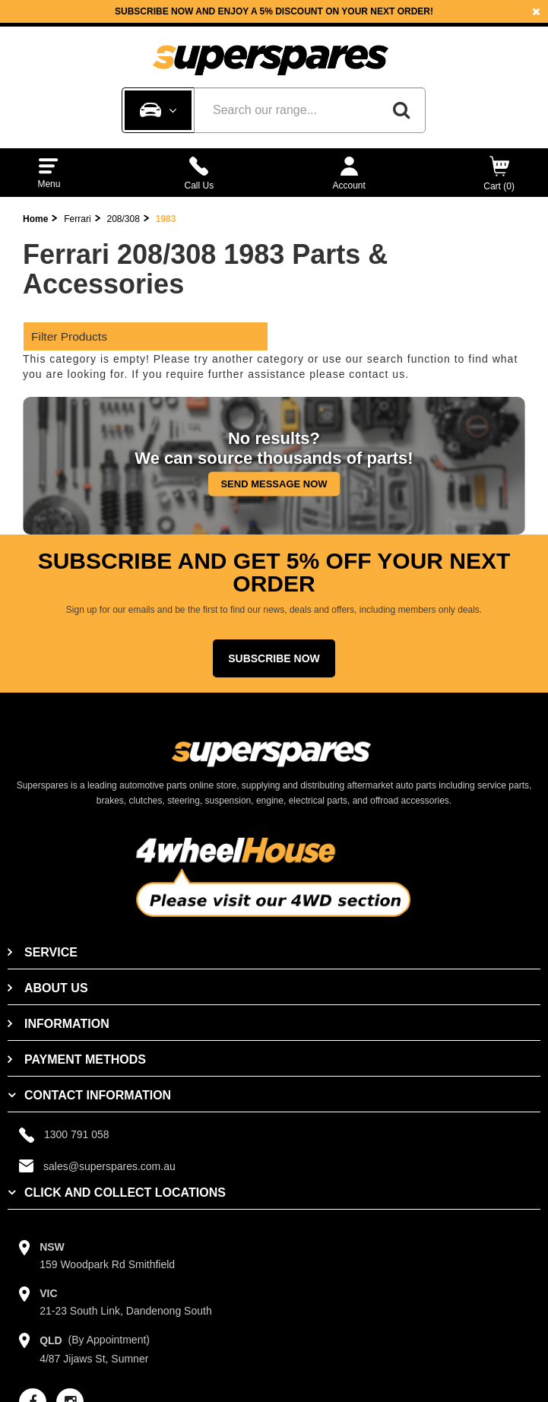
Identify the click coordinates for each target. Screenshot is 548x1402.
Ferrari (77, 219)
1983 (166, 219)
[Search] (401, 110)
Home (35, 219)
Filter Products (69, 336)
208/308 (122, 219)
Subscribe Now (274, 658)
